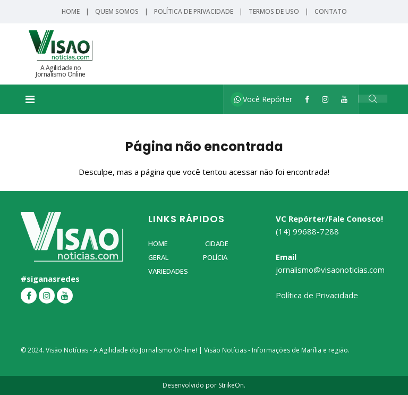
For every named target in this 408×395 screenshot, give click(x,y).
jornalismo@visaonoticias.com (330, 269)
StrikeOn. (231, 385)
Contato (330, 11)
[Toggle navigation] (30, 99)
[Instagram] (325, 99)
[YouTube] (344, 99)
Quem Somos (117, 11)
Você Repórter (263, 99)
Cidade (216, 243)
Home (71, 11)
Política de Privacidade (193, 11)
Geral (158, 257)
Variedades (168, 271)
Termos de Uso (274, 11)
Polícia (215, 257)
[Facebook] (307, 99)
